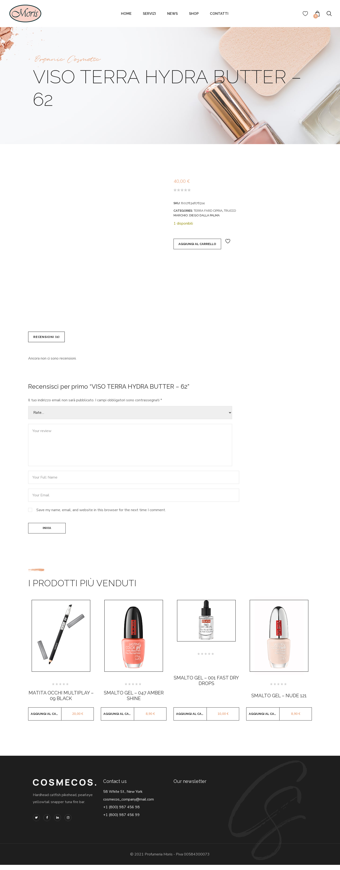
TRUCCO (230, 210)
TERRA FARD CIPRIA (208, 210)
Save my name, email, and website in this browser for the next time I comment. (101, 512)
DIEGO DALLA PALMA (204, 215)
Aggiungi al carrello (197, 245)
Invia (47, 532)
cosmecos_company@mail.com (128, 804)
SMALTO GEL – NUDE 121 (279, 701)
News (172, 13)
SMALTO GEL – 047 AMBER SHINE (134, 700)
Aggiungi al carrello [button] (46, 719)
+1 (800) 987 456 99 (121, 820)
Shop (194, 13)
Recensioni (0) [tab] (50, 338)
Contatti (219, 13)
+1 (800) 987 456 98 (121, 812)
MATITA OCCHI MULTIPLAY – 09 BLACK (61, 700)
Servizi (149, 13)
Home (126, 13)
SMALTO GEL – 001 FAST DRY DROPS (206, 685)
